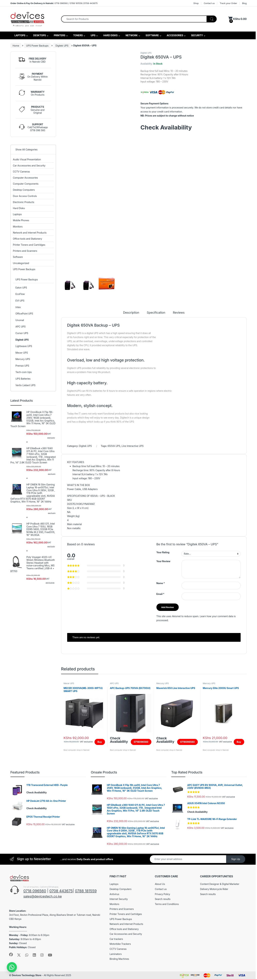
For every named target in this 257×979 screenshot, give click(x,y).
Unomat (19, 320)
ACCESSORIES (174, 35)
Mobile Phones (21, 220)
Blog (244, 3)
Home (16, 45)
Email (160, 594)
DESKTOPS (39, 35)
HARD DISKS (110, 35)
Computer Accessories (25, 177)
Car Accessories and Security (29, 165)
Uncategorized (21, 263)
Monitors (18, 226)
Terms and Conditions (167, 904)
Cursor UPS (21, 333)
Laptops (17, 214)
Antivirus (114, 894)
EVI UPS (19, 300)
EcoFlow (20, 294)
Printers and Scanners (25, 250)
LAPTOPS (19, 35)
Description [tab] (131, 312)
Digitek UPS (62, 45)
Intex (18, 307)
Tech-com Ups (23, 372)
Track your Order (228, 3)
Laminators (116, 954)
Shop (196, 3)
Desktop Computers (24, 189)
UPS (92, 35)
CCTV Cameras (21, 171)
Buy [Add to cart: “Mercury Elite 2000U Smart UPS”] (239, 741)
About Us (160, 884)
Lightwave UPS (23, 346)
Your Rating (162, 552)
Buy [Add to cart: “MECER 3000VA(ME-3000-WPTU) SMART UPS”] (100, 741)
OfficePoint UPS (24, 313)
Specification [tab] (156, 312)
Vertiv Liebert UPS (25, 385)
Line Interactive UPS (132, 445)
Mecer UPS (68, 683)
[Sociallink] (11, 954)
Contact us (209, 3)
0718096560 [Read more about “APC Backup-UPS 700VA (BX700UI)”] (141, 741)
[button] (12, 967)
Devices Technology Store (26, 975)
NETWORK (131, 35)
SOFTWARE (152, 35)
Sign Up (235, 859)
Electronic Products (23, 202)
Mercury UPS (162, 683)
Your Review (163, 561)
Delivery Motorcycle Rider (214, 889)
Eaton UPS (21, 287)
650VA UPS (114, 445)
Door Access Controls (25, 196)
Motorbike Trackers (120, 943)
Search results (162, 899)
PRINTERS (59, 35)
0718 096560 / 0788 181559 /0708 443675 (54, 3)
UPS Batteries (22, 378)
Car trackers (116, 939)
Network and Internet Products (30, 232)
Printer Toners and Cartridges (29, 244)
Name (160, 583)
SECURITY (197, 35)
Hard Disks (19, 208)
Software (18, 256)
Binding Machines (119, 958)
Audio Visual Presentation (27, 159)
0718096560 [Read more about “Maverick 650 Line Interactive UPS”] (187, 741)
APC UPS (114, 683)
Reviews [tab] (178, 312)
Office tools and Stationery (27, 238)
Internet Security (119, 899)
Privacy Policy (162, 894)
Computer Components (25, 183)
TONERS (78, 35)
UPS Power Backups (37, 45)
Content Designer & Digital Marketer (219, 884)
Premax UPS (22, 365)
